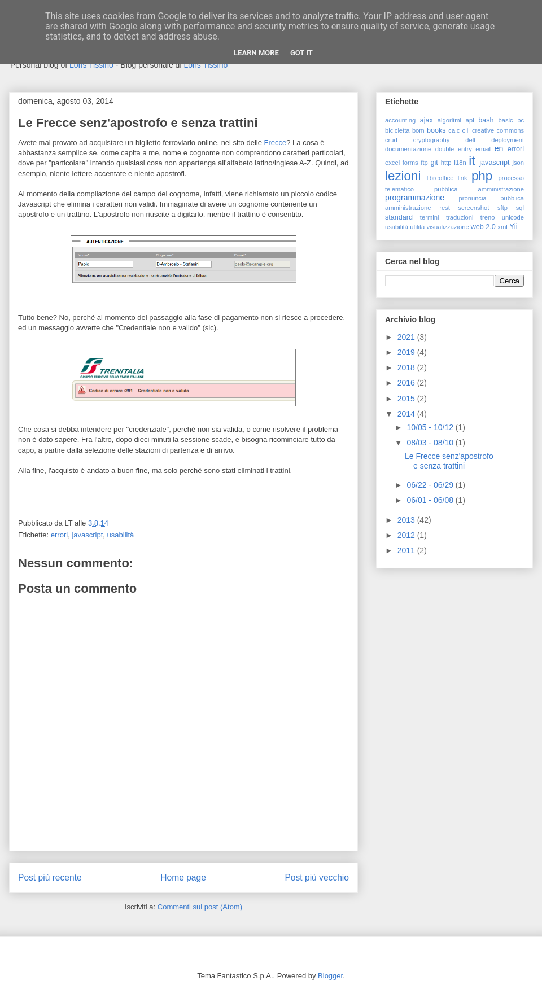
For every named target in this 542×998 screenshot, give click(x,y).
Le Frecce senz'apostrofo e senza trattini (449, 461)
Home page (183, 877)
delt (470, 140)
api (470, 120)
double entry (453, 149)
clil (466, 130)
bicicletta (397, 130)
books (436, 130)
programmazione (414, 197)
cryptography (431, 140)
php (481, 176)
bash (485, 120)
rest (444, 207)
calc (454, 130)
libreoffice (440, 177)
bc (520, 120)
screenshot (473, 207)
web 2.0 (483, 227)
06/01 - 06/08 (430, 500)
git (434, 163)
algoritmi (449, 120)
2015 (407, 398)
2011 (407, 550)
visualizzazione (447, 227)
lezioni (403, 176)
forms (410, 162)
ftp (424, 162)
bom (418, 130)
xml (502, 227)
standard (399, 217)
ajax (426, 120)
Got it (301, 53)
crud (391, 140)
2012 (407, 535)
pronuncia (473, 198)
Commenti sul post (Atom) (200, 907)
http (446, 162)
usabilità (120, 535)
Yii (513, 226)
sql (520, 207)
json (518, 162)
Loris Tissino (91, 64)
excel (392, 162)
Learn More (256, 53)
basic (506, 120)
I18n (460, 162)
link (462, 177)
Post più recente (50, 877)
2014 (407, 413)
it (472, 161)
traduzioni (460, 217)
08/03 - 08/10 (430, 442)
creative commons (498, 130)
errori (59, 535)
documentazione (408, 149)
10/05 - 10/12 (430, 427)
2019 (407, 352)
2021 (407, 337)
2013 (407, 519)
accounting (400, 120)
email (483, 149)
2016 (407, 382)
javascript (87, 535)
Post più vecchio (317, 877)
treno (487, 217)
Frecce (275, 142)
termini (429, 217)
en (499, 148)
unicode (513, 217)
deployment (507, 140)
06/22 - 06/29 (430, 484)
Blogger (330, 975)
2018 (407, 367)
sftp (502, 207)
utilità (417, 227)
